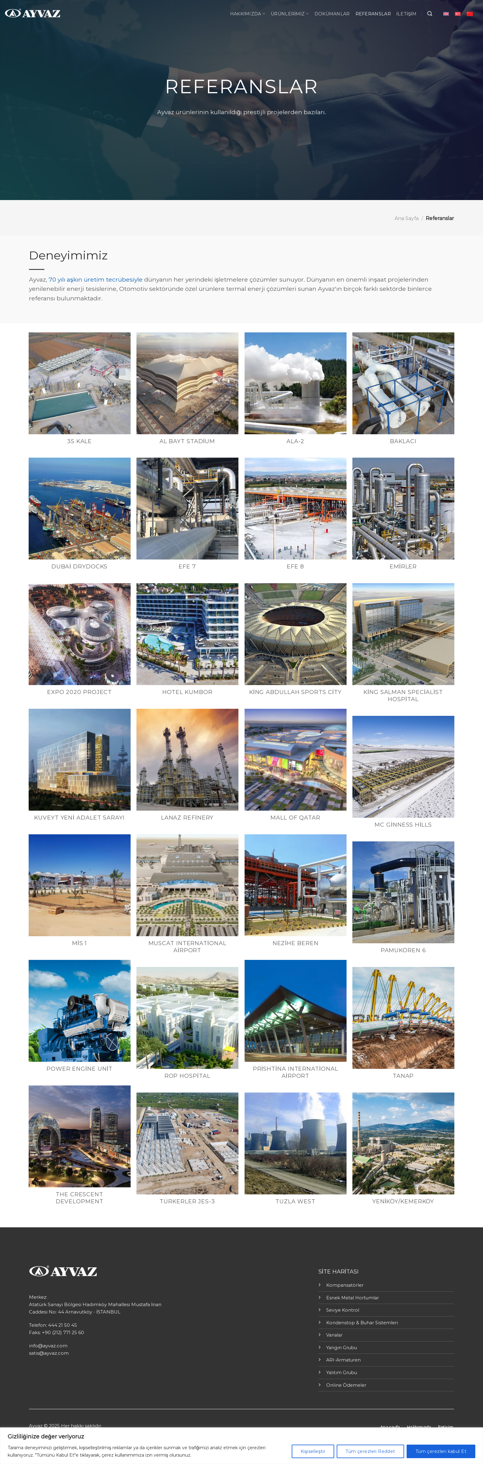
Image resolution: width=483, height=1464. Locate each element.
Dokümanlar (332, 14)
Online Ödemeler (346, 1385)
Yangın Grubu (341, 1347)
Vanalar (334, 1335)
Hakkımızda (247, 14)
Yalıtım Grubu (341, 1372)
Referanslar (373, 14)
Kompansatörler (344, 1285)
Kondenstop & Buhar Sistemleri (362, 1323)
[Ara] (429, 14)
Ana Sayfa (407, 218)
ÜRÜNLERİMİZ (290, 14)
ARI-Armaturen (343, 1360)
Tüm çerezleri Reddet (370, 1451)
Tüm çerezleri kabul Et (441, 1451)
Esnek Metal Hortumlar (352, 1298)
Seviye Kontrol (342, 1310)
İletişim (406, 14)
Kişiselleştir (313, 1451)
